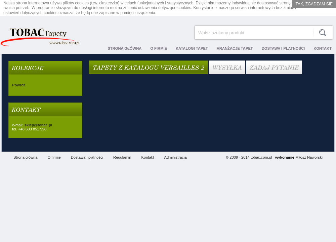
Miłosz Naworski (309, 157)
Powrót (18, 85)
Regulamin (122, 157)
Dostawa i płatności (87, 157)
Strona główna (25, 157)
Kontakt (147, 157)
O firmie (54, 157)
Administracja (175, 157)
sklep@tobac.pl (38, 125)
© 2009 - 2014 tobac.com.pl (249, 157)
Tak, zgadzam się (314, 4)
